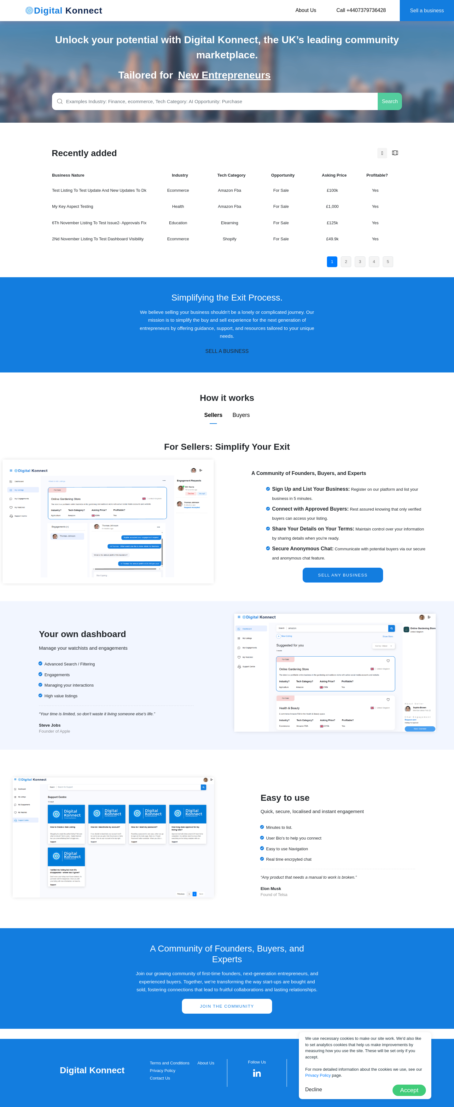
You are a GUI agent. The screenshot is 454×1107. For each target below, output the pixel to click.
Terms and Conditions (169, 1063)
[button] (257, 1073)
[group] (257, 75)
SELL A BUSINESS (226, 351)
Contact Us (160, 1078)
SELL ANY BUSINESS (343, 575)
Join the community (227, 1006)
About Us (305, 10)
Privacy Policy (162, 1070)
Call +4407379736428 (361, 10)
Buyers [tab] (241, 415)
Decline (313, 1089)
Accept (409, 1090)
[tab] (382, 153)
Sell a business (427, 10)
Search (390, 101)
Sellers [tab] (213, 415)
